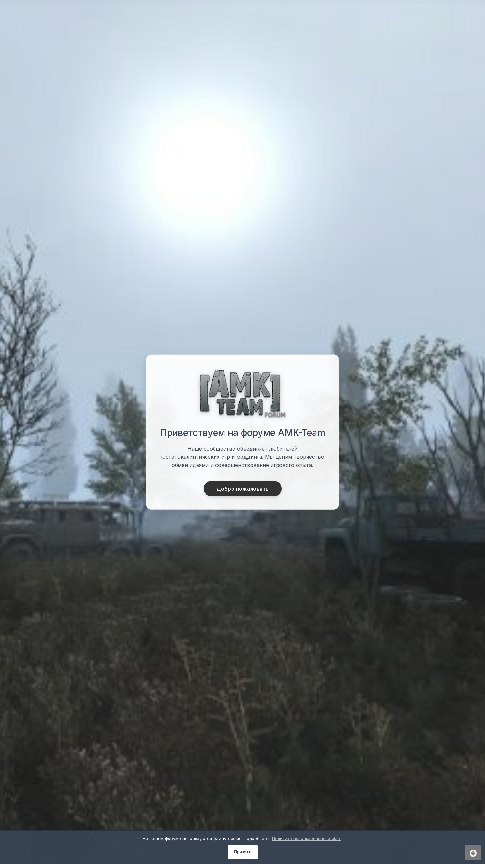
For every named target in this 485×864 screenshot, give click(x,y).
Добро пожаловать (242, 488)
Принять (242, 852)
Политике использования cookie (306, 838)
